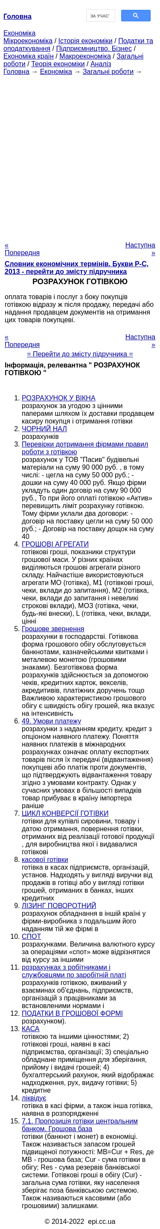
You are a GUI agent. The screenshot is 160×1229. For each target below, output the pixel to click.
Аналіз (100, 64)
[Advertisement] (80, 156)
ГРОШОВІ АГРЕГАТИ (55, 544)
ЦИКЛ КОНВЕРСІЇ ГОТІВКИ (65, 813)
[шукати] (100, 16)
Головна (16, 71)
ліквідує (34, 1098)
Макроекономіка (85, 56)
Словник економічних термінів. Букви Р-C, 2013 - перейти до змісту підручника (76, 267)
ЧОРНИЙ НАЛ (44, 428)
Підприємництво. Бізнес (94, 48)
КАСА (31, 1028)
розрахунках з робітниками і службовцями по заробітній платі (74, 971)
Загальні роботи (108, 71)
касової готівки (45, 859)
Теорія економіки (57, 64)
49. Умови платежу (51, 721)
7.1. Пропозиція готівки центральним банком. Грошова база (80, 1124)
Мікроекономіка (27, 40)
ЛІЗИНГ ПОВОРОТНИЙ (59, 905)
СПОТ (31, 936)
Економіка (19, 33)
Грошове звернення (53, 628)
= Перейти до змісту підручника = (80, 354)
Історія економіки (85, 40)
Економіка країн (28, 56)
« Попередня (22, 248)
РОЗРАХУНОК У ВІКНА (59, 398)
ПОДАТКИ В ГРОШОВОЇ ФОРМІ (72, 1013)
